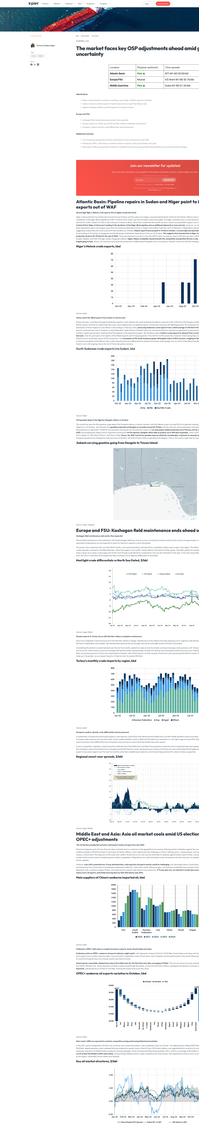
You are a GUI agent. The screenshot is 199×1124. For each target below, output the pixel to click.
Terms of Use (159, 184)
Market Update (85, 36)
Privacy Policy (170, 184)
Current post (95, 36)
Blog (77, 36)
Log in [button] (147, 4)
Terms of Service (153, 190)
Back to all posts (36, 36)
